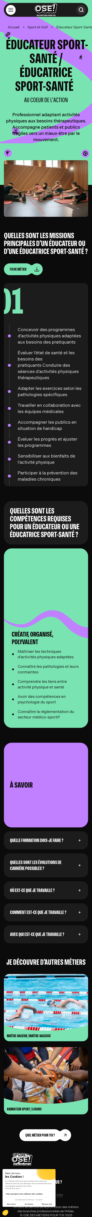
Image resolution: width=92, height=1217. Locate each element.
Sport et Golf (38, 27)
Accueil (14, 27)
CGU (60, 1195)
